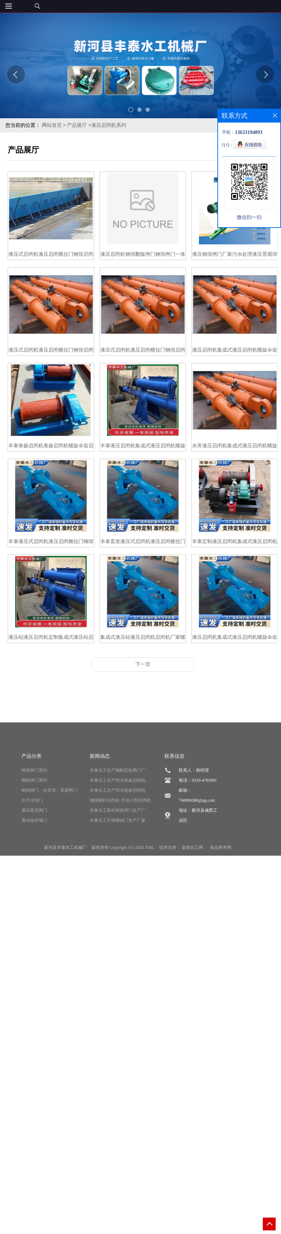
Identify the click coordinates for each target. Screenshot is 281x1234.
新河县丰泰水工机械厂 (65, 886)
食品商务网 (220, 886)
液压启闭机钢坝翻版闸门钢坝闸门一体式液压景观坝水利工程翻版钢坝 (156, 256)
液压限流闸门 (34, 849)
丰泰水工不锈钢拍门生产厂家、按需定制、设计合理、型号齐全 (120, 861)
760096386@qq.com (197, 839)
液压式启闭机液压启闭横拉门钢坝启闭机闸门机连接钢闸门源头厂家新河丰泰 (65, 256)
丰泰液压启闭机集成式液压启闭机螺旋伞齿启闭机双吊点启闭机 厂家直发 (156, 447)
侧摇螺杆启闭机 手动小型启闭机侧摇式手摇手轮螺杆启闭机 (120, 841)
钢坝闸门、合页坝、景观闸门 (49, 829)
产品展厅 (77, 125)
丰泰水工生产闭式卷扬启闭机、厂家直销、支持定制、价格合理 (120, 821)
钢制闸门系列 (34, 819)
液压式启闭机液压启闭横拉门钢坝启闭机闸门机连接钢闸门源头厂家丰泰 (156, 351)
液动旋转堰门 (34, 859)
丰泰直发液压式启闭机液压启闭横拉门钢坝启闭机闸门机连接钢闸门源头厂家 (156, 543)
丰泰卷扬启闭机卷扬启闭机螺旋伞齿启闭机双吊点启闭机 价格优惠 (65, 447)
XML (150, 886)
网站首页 (52, 125)
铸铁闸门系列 (34, 809)
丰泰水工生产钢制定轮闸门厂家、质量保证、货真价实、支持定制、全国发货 (120, 811)
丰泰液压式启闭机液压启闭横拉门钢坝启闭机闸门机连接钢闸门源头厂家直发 (65, 543)
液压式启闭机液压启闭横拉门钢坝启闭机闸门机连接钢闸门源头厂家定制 (65, 351)
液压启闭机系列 (108, 125)
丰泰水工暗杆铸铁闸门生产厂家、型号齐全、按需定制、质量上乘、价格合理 (120, 851)
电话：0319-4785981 (198, 819)
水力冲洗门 (32, 839)
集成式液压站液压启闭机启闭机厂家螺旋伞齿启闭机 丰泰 (156, 639)
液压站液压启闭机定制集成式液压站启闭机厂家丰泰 (65, 639)
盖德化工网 (192, 886)
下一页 (156, 664)
